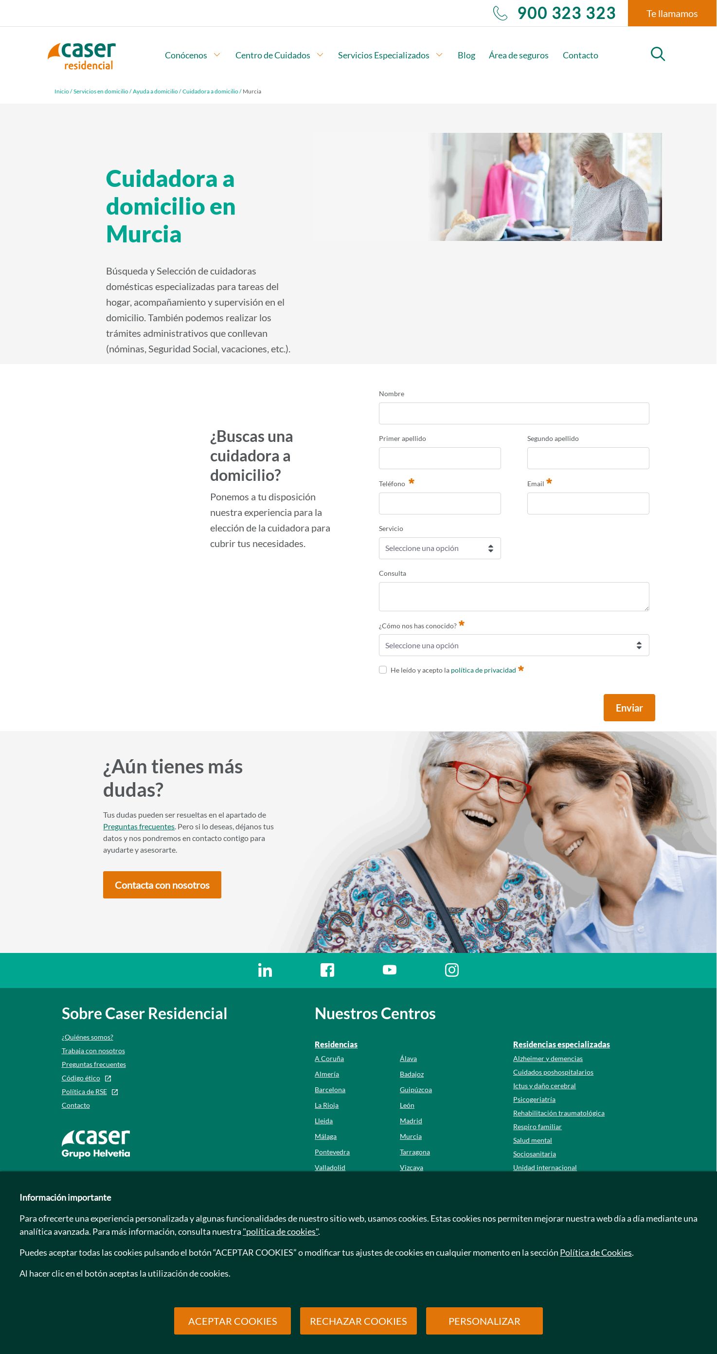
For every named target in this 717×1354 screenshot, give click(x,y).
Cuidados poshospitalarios (553, 1072)
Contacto (580, 55)
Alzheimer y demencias (548, 1058)
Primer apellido (402, 438)
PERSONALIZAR (484, 1321)
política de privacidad (483, 670)
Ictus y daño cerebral (544, 1085)
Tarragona (415, 1152)
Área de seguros (519, 55)
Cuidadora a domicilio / (211, 91)
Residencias (336, 1044)
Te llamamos (672, 13)
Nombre (391, 393)
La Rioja (327, 1105)
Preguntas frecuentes (139, 826)
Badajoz (412, 1074)
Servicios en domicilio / (102, 91)
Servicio (391, 528)
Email (539, 482)
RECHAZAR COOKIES (358, 1321)
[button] (162, 884)
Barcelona (330, 1089)
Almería (327, 1074)
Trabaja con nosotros (93, 1050)
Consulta (392, 573)
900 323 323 (554, 13)
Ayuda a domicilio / (157, 91)
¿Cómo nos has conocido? (422, 624)
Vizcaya (411, 1167)
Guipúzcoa (416, 1089)
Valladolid (330, 1167)
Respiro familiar (537, 1126)
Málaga (326, 1136)
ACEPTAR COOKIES (232, 1321)
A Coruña (329, 1058)
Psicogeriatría (534, 1099)
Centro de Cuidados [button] (279, 55)
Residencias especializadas (561, 1044)
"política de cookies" (280, 1231)
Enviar (629, 708)
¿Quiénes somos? (87, 1037)
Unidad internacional (545, 1167)
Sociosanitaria (534, 1154)
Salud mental (532, 1140)
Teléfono (396, 482)
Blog (466, 55)
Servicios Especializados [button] (391, 55)
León (407, 1105)
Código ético (81, 1078)
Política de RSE (84, 1091)
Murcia (411, 1136)
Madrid (411, 1120)
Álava (408, 1058)
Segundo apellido (553, 438)
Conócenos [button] (193, 55)
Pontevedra (332, 1152)
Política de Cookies (596, 1252)
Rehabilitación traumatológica (559, 1113)
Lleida (324, 1120)
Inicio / (63, 91)
